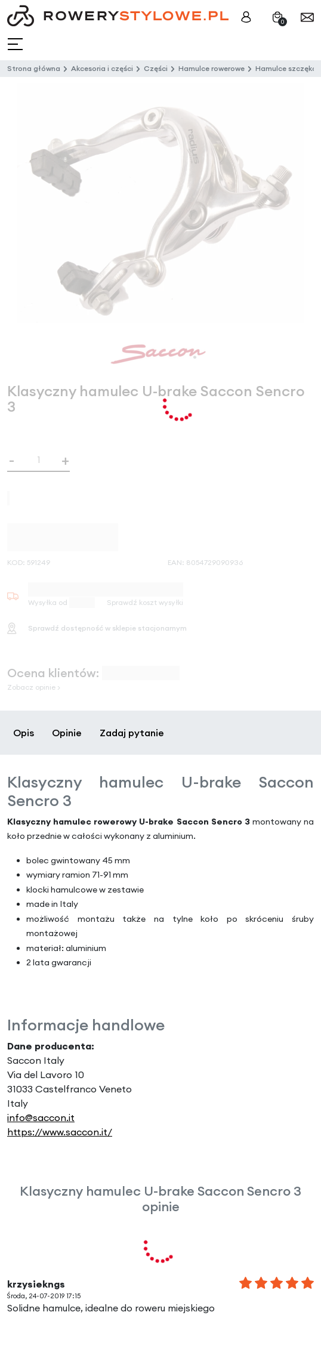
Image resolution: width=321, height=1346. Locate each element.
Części (156, 68)
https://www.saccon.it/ (59, 1132)
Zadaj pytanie (132, 733)
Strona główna (33, 68)
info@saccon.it (41, 1117)
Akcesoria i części (102, 68)
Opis (23, 733)
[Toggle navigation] (16, 44)
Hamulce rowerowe (211, 68)
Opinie (67, 733)
